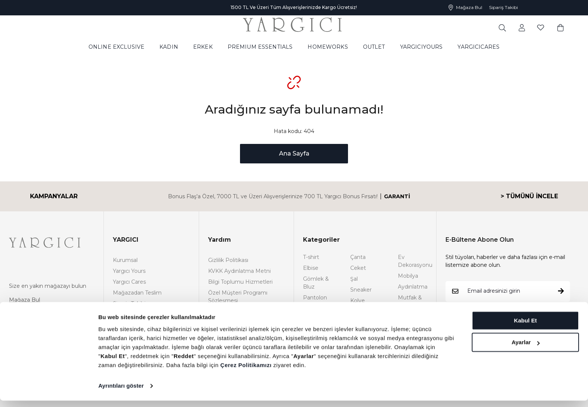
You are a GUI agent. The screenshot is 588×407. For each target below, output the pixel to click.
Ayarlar (526, 349)
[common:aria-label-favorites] (521, 27)
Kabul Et (525, 327)
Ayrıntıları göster (121, 392)
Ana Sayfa (294, 153)
